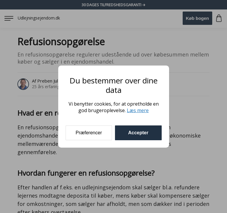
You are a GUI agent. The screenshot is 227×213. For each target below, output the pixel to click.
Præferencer (89, 132)
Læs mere (138, 110)
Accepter (138, 132)
